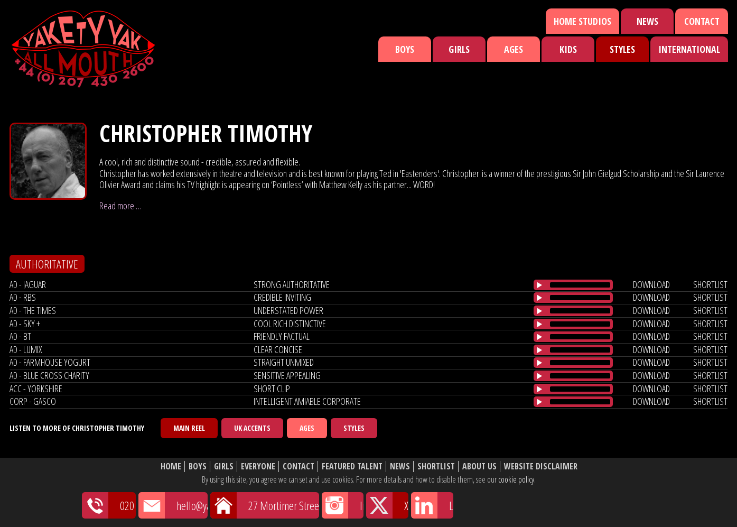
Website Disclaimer (540, 466)
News (647, 21)
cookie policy (516, 479)
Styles (622, 49)
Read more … (120, 205)
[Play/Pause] (539, 285)
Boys (404, 49)
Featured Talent (352, 466)
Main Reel (189, 428)
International (689, 49)
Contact (702, 21)
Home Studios (582, 21)
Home (171, 466)
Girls (459, 49)
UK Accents (252, 428)
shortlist (710, 284)
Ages (513, 49)
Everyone (258, 466)
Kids (568, 49)
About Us (479, 466)
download (651, 284)
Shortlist (436, 466)
